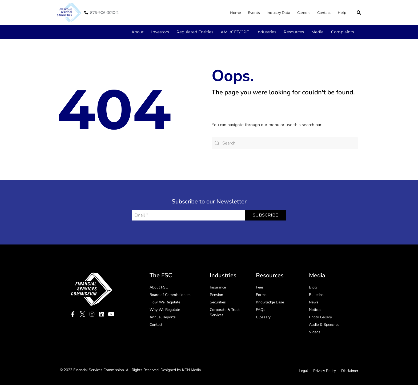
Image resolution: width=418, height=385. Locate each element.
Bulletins (316, 294)
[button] (359, 12)
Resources (294, 31)
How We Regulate (165, 302)
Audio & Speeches (324, 324)
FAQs (260, 309)
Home (235, 12)
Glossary (263, 317)
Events (254, 12)
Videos (314, 332)
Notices (315, 309)
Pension (216, 294)
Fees (260, 287)
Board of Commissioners (170, 294)
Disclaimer (349, 370)
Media (317, 31)
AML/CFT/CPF (235, 31)
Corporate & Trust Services (225, 312)
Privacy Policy (324, 370)
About (137, 31)
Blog (313, 287)
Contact (324, 12)
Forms (261, 294)
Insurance (218, 287)
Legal (303, 370)
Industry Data (278, 12)
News (314, 302)
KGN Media (191, 369)
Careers (303, 12)
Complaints (342, 31)
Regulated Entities (194, 31)
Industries (266, 31)
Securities (218, 302)
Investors (160, 31)
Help (342, 12)
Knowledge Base (270, 302)
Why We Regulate (165, 309)
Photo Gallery (320, 317)
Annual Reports (163, 317)
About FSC (159, 287)
